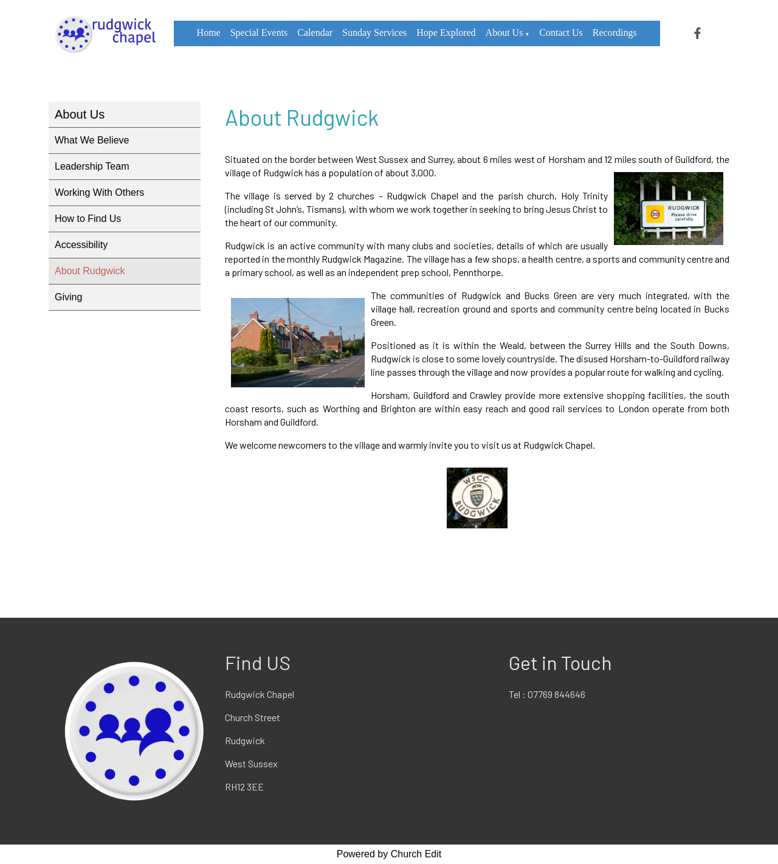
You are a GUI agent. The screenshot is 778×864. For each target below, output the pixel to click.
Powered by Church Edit (389, 854)
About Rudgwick (90, 271)
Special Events (259, 32)
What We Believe (92, 140)
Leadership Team (92, 166)
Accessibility (81, 245)
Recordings (615, 32)
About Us (504, 32)
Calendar (314, 32)
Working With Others (99, 192)
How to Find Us (88, 218)
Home (209, 32)
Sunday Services (374, 32)
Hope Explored (445, 32)
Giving (68, 297)
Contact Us (561, 32)
